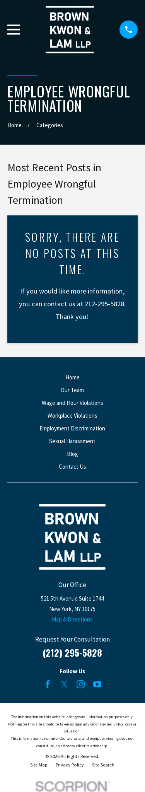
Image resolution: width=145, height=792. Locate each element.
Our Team (72, 390)
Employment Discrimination (72, 428)
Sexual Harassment (72, 441)
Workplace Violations (72, 415)
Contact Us (72, 466)
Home (72, 377)
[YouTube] (97, 684)
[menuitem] (39, 765)
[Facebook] (48, 684)
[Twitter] (64, 684)
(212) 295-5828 (72, 652)
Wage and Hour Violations (72, 402)
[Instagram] (81, 684)
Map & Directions (72, 619)
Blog (72, 453)
